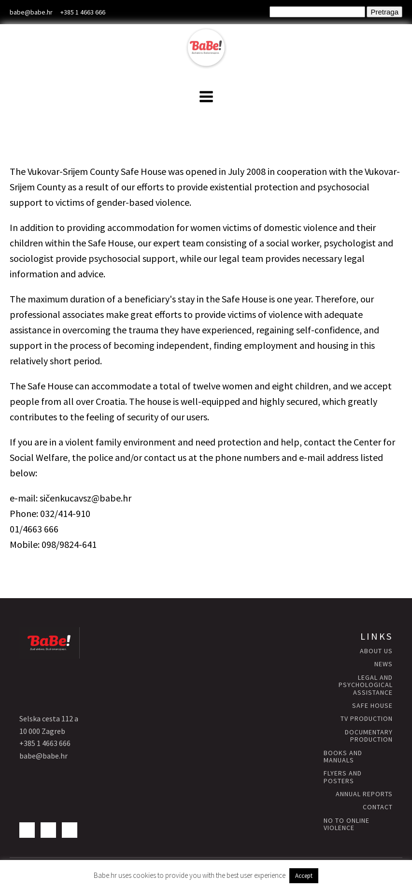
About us (376, 651)
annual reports (364, 794)
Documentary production (369, 736)
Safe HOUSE (372, 705)
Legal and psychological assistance (366, 685)
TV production (367, 718)
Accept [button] (304, 876)
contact (378, 807)
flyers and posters (343, 777)
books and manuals (343, 756)
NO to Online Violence (346, 824)
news (383, 664)
